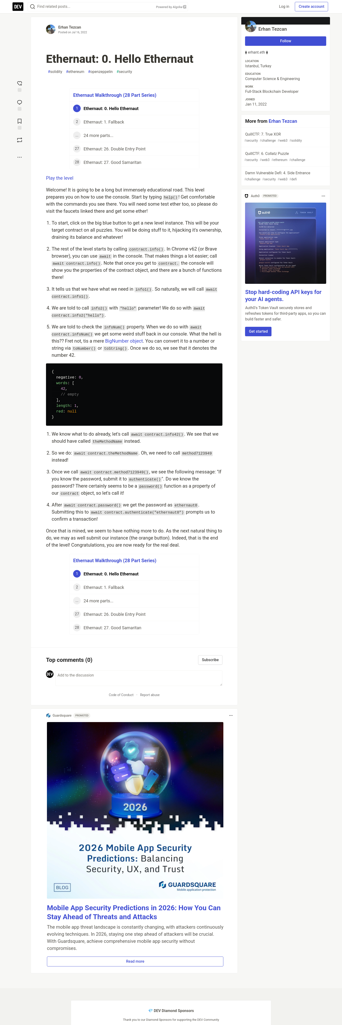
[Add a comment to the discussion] (139, 678)
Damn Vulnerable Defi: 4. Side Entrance (285, 176)
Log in (284, 6)
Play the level (59, 178)
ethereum (75, 72)
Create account (311, 6)
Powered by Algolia (171, 7)
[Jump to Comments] (19, 104)
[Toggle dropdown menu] (231, 715)
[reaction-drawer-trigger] (19, 86)
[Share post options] (19, 157)
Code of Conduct (121, 695)
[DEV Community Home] (18, 6)
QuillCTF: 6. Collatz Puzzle (285, 156)
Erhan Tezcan (69, 27)
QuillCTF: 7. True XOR (285, 137)
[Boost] (19, 140)
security (124, 72)
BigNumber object (124, 341)
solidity (55, 72)
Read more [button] (135, 961)
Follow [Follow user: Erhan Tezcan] (285, 41)
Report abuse (150, 695)
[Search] (32, 6)
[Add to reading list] (19, 123)
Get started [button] (258, 331)
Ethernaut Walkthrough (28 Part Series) (114, 95)
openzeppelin (100, 72)
